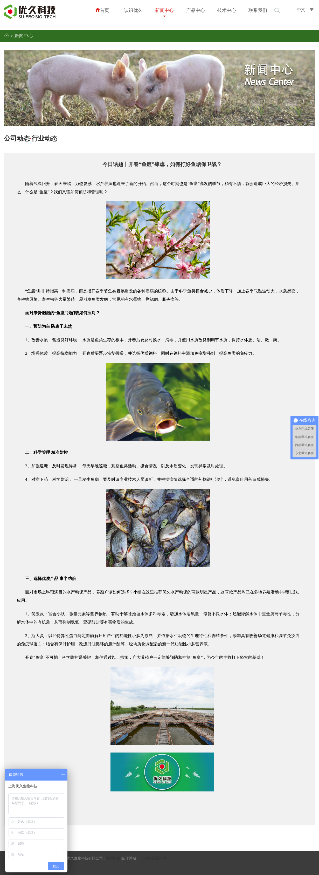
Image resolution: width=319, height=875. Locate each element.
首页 (102, 10)
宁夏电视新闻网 (153, 858)
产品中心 (195, 10)
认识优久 (133, 10)
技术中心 (226, 10)
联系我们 (257, 10)
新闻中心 (164, 10)
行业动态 (44, 138)
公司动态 (17, 138)
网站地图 (113, 858)
